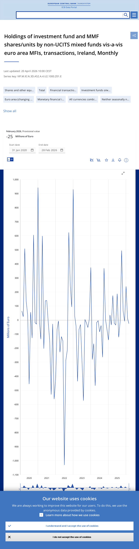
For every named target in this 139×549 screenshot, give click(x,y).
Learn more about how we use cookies (73, 515)
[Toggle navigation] (134, 15)
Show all (9, 111)
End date (43, 144)
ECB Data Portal (69, 7)
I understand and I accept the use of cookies (72, 525)
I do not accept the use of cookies (72, 537)
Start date (14, 144)
